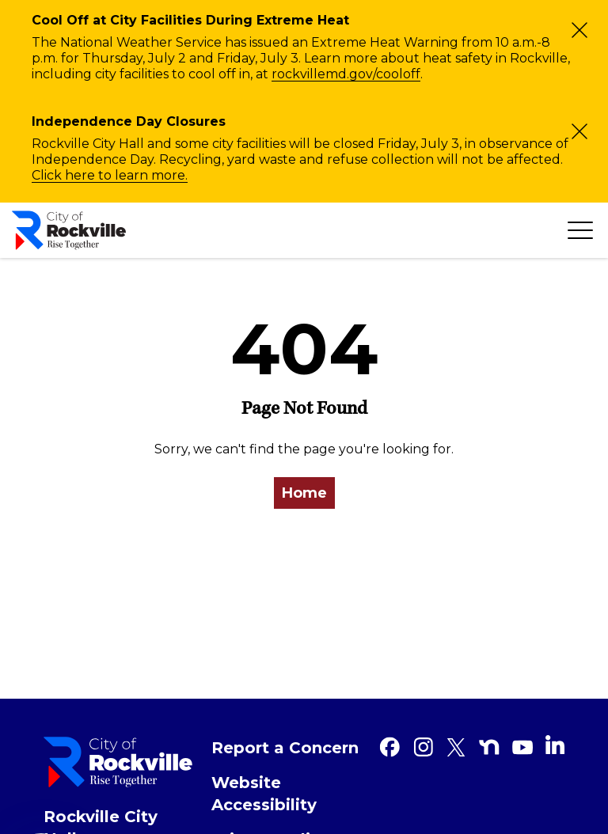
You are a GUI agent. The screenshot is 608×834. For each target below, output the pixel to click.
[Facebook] (389, 747)
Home (304, 493)
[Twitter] (456, 747)
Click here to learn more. (110, 175)
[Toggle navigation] (580, 230)
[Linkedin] (554, 744)
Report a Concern (285, 747)
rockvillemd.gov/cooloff (346, 74)
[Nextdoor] (489, 747)
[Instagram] (422, 747)
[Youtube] (522, 747)
